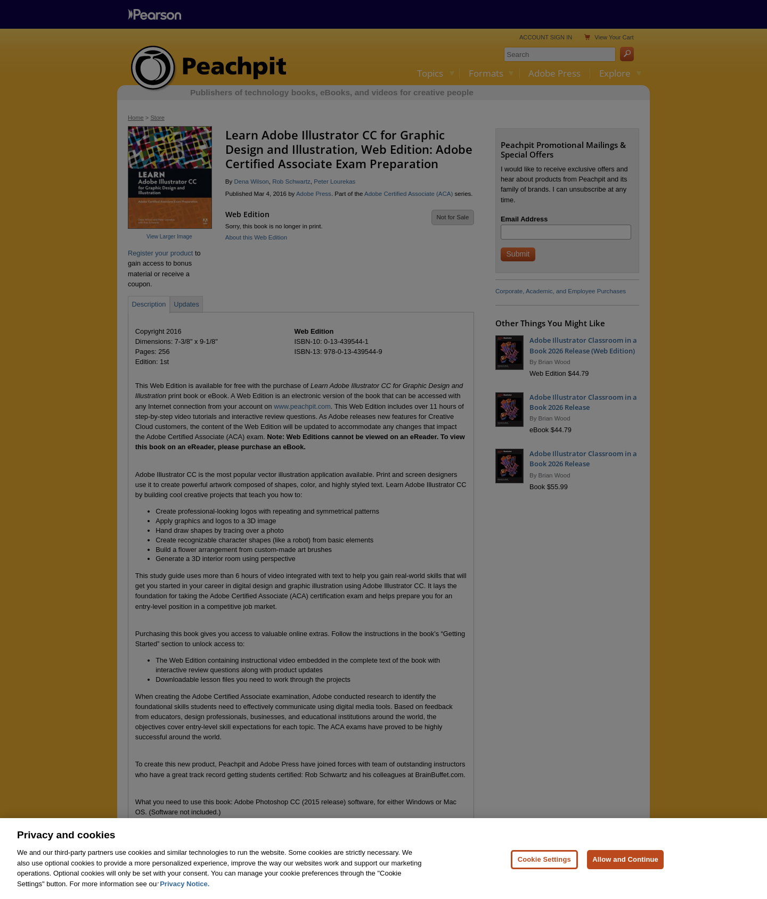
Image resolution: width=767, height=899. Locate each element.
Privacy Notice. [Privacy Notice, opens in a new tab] (184, 891)
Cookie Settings (544, 867)
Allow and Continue (625, 867)
